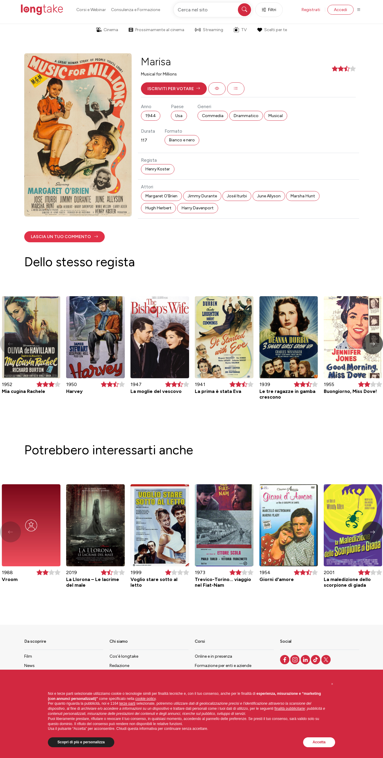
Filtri (269, 10)
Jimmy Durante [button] (202, 196)
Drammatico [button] (246, 115)
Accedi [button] (340, 9)
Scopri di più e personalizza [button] (81, 742)
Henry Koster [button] (157, 169)
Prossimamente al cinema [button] (156, 29)
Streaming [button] (209, 29)
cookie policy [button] (145, 699)
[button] (174, 88)
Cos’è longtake (124, 656)
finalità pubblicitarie (289, 708)
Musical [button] (275, 115)
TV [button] (240, 29)
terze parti (127, 703)
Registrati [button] (311, 9)
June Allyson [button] (269, 196)
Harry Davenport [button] (198, 208)
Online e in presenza (213, 656)
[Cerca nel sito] (212, 9)
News (29, 665)
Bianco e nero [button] (182, 140)
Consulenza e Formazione (135, 9)
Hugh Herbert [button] (158, 208)
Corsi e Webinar (91, 9)
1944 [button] (150, 115)
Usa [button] (179, 115)
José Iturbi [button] (237, 196)
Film (28, 656)
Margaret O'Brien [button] (161, 196)
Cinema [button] (107, 29)
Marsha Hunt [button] (303, 196)
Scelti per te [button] (272, 29)
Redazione (119, 665)
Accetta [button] (319, 742)
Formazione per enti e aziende (223, 665)
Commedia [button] (213, 115)
